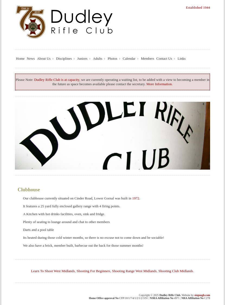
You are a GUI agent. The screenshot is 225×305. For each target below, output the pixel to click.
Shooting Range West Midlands (134, 271)
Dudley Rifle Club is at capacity (56, 80)
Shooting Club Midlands (175, 271)
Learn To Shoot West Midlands (53, 271)
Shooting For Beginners (93, 271)
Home (20, 58)
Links (182, 58)
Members (147, 58)
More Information (159, 84)
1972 (135, 198)
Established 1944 (198, 7)
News (31, 58)
